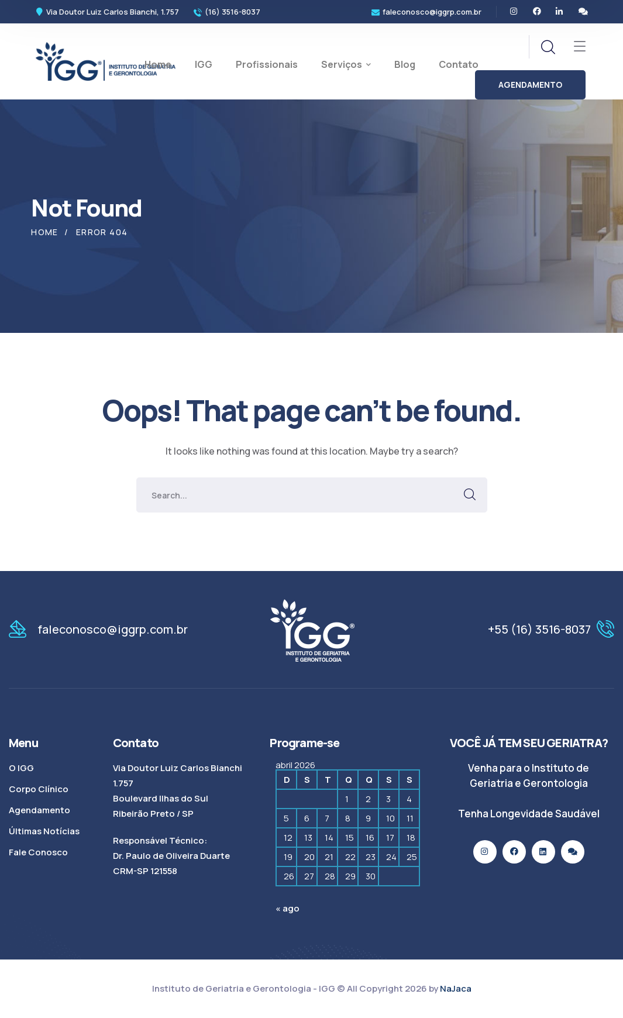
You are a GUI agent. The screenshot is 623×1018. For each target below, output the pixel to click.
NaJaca (455, 988)
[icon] (514, 12)
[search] (547, 47)
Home (44, 232)
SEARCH (469, 495)
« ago (288, 908)
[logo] (106, 60)
